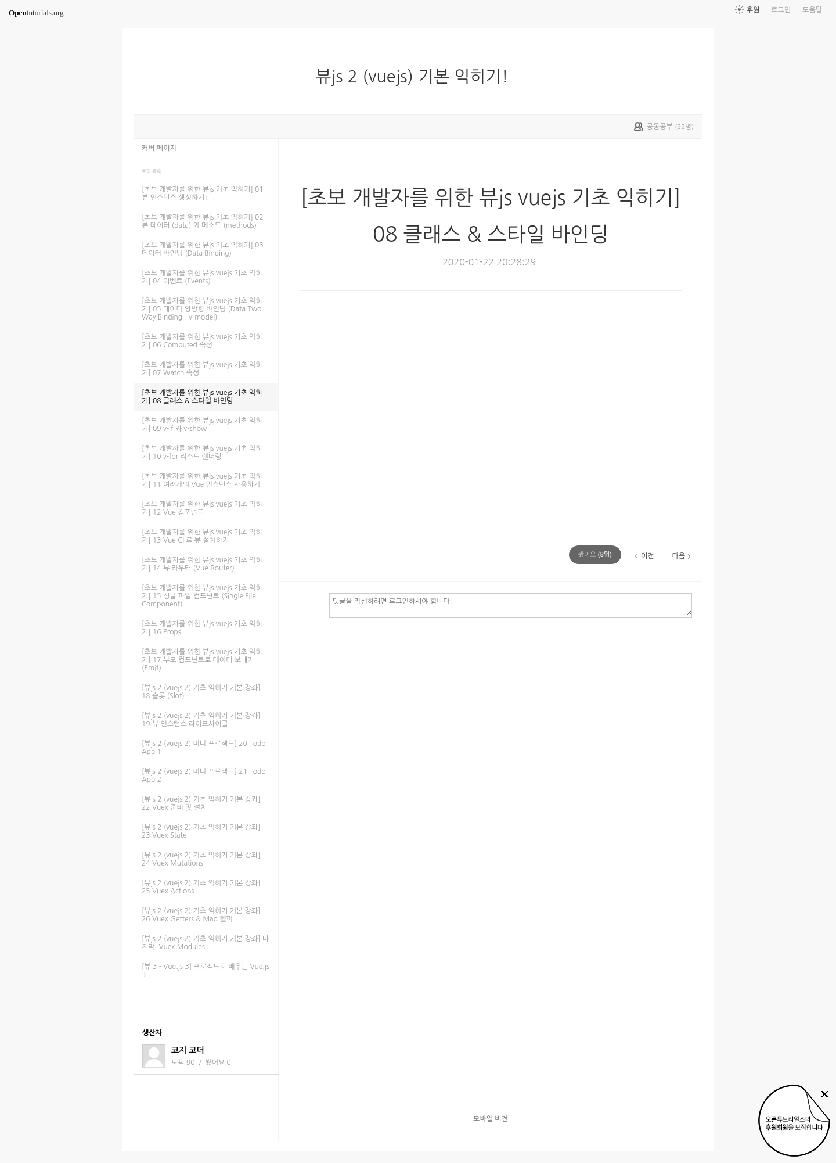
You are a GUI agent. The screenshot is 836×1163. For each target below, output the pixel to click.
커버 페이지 (159, 148)
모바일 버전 (490, 1118)
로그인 (781, 9)
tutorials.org (36, 12)
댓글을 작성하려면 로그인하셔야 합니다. (510, 605)
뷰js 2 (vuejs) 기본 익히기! (416, 77)
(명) (595, 554)
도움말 (812, 9)
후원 (753, 9)
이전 (647, 555)
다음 (678, 555)
